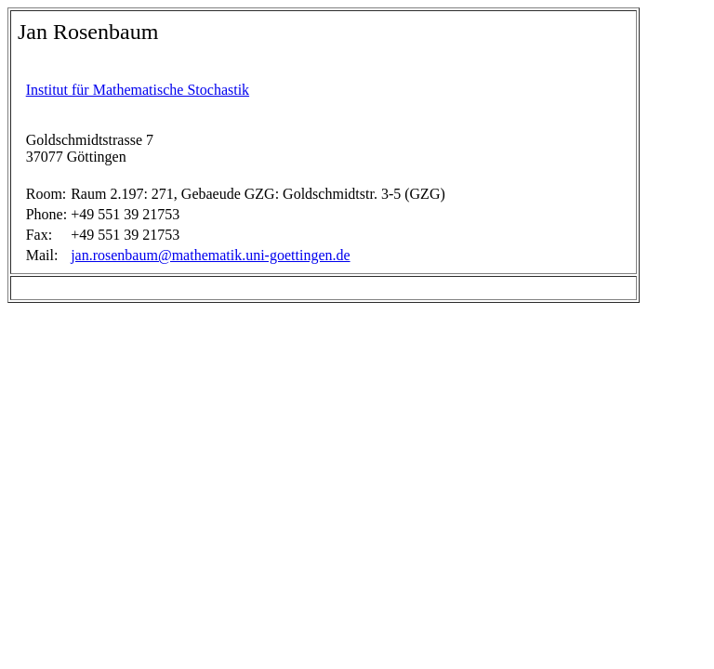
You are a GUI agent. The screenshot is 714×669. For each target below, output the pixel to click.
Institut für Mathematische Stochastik (137, 90)
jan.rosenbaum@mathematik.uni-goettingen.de (210, 255)
